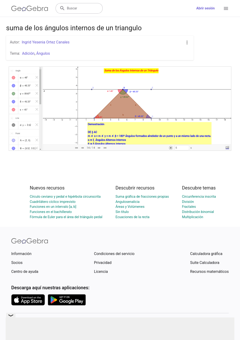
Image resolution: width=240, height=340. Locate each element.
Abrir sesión (205, 8)
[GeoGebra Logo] (29, 8)
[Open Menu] (226, 8)
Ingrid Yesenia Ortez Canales (46, 42)
